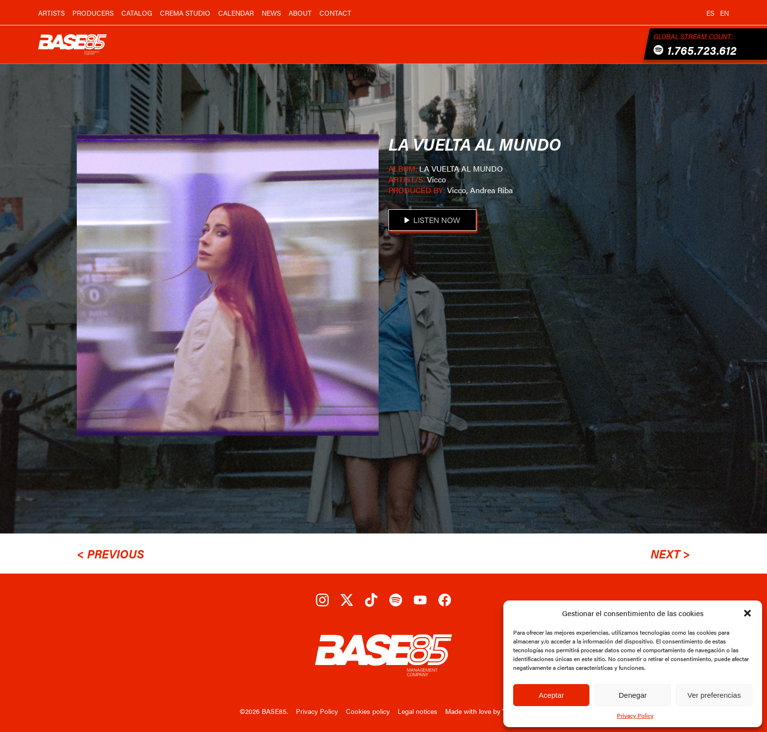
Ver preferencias (714, 695)
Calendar (236, 13)
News (271, 13)
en (724, 13)
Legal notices (417, 711)
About (300, 13)
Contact (335, 13)
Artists (51, 13)
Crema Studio (185, 13)
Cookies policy (368, 711)
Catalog (136, 13)
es (710, 13)
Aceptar (551, 695)
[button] (747, 613)
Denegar (633, 695)
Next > (670, 553)
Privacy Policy (635, 715)
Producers (92, 13)
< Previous (110, 553)
